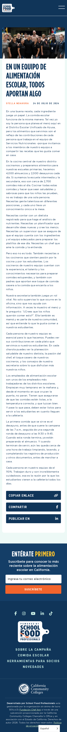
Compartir (33, 507)
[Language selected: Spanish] (49, 728)
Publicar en (33, 518)
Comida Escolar (33, 655)
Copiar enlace (33, 495)
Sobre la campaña (33, 649)
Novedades (33, 666)
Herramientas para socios (33, 661)
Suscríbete (33, 589)
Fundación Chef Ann (30, 709)
